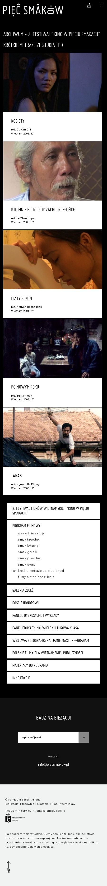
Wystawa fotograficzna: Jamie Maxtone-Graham (50, 640)
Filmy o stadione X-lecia (36, 577)
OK (84, 737)
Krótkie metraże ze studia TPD (41, 571)
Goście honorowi (25, 602)
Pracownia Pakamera (34, 803)
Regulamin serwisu (18, 810)
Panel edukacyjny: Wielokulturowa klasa (45, 628)
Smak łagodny (29, 539)
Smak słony (27, 564)
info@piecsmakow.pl (53, 764)
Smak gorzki (27, 552)
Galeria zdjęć (22, 590)
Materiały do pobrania (30, 665)
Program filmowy (26, 525)
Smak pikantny (29, 558)
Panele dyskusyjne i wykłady (35, 615)
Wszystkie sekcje (31, 533)
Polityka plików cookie (50, 810)
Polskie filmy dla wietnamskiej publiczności (47, 652)
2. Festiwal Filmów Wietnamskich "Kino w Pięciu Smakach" (50, 510)
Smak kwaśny (28, 545)
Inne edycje (21, 678)
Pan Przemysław (63, 803)
